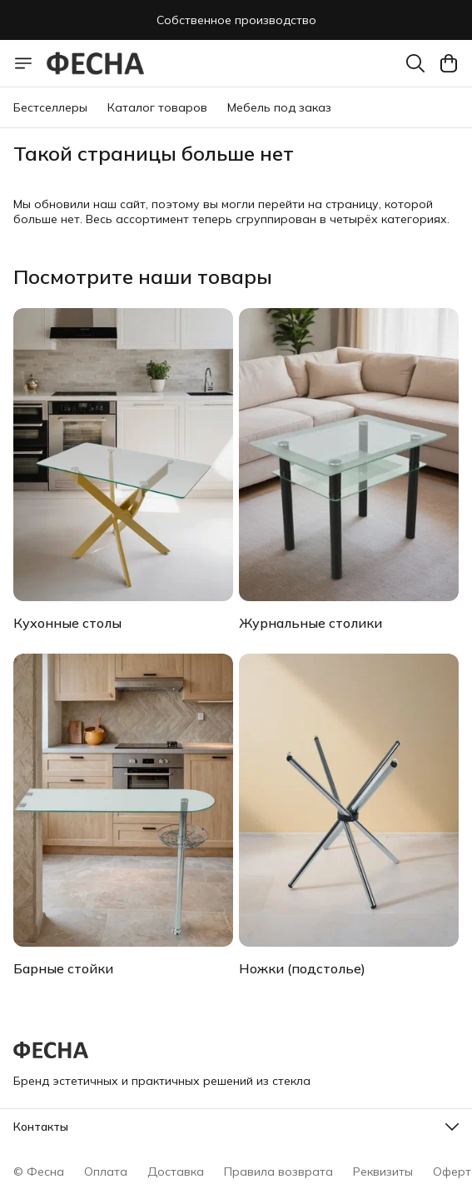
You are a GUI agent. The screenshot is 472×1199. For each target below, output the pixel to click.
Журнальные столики (310, 622)
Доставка (175, 1171)
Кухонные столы (67, 622)
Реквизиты (383, 1171)
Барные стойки (63, 968)
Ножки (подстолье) (302, 968)
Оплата (105, 1171)
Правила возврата (278, 1171)
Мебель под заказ (279, 107)
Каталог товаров (157, 107)
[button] (236, 1126)
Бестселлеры (50, 107)
